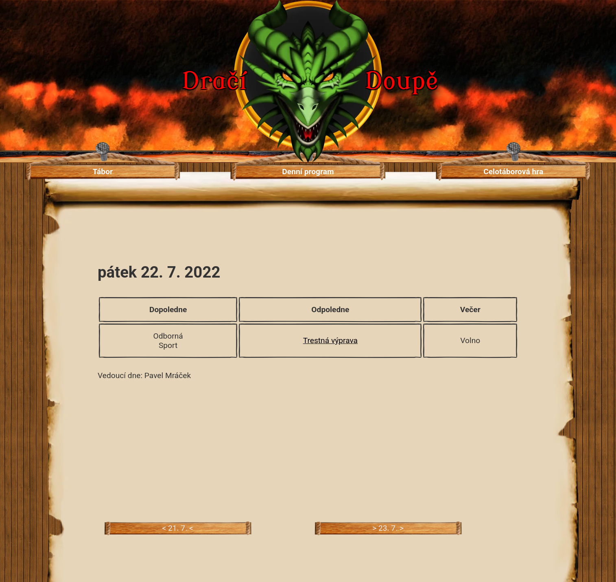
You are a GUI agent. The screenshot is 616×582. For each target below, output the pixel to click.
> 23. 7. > (388, 528)
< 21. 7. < (177, 528)
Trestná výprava (330, 340)
